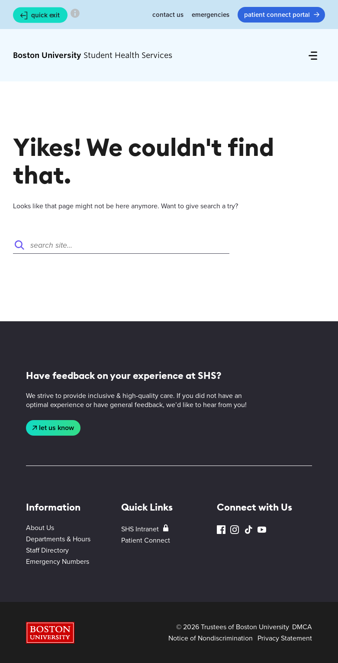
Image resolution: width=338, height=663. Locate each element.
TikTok (248, 530)
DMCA (302, 627)
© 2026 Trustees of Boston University (232, 627)
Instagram (234, 530)
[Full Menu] (313, 55)
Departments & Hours (58, 539)
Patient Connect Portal (277, 14)
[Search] (121, 245)
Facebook (221, 530)
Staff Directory (47, 550)
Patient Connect (145, 540)
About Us (40, 528)
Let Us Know (56, 428)
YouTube (262, 530)
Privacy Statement (285, 638)
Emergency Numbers (57, 561)
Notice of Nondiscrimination (210, 638)
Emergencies (210, 14)
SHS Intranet (140, 529)
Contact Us (167, 14)
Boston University (50, 633)
